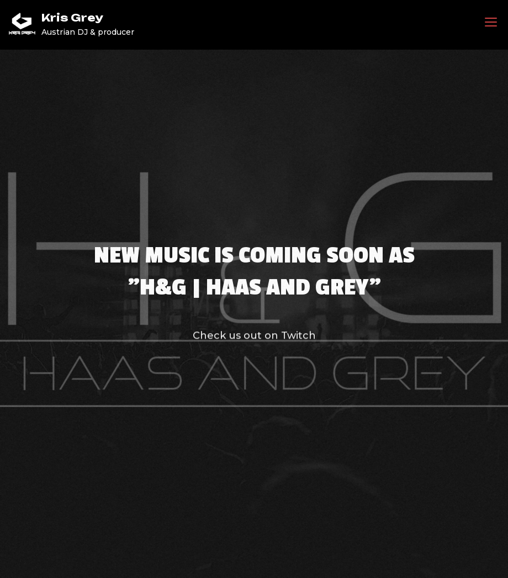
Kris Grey (72, 17)
